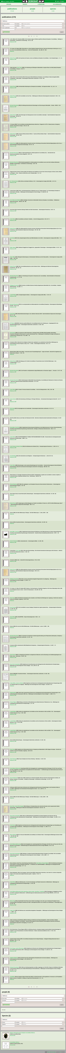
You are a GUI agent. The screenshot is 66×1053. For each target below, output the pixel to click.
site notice (12, 1)
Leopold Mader (13, 294)
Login (58, 1)
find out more (12, 1035)
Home (3, 1)
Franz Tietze (19, 67)
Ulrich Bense (12, 825)
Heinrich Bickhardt (13, 541)
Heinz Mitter (12, 427)
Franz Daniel (12, 313)
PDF (15, 41)
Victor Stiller (12, 256)
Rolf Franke (12, 408)
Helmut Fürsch (13, 58)
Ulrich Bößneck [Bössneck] (15, 768)
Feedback (7, 1)
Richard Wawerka (13, 484)
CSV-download (6, 31)
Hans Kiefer (12, 806)
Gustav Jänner (13, 399)
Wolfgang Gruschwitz (14, 285)
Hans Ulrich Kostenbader (15, 664)
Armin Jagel (18, 550)
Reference (12, 41)
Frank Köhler (12, 436)
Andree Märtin (13, 683)
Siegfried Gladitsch (13, 957)
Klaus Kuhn (12, 597)
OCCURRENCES (57, 4)
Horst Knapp (12, 948)
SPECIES (8, 4)
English (62, 1)
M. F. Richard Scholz (14, 181)
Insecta (19, 1032)
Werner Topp (12, 900)
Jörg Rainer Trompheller (39, 891)
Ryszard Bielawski (13, 777)
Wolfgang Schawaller (14, 578)
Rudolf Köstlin (13, 692)
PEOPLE (25, 4)
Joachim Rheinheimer (19, 948)
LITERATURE (41, 4)
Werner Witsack (13, 834)
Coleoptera (23, 1032)
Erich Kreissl (12, 332)
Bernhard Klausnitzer (14, 105)
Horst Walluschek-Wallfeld (15, 200)
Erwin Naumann (13, 758)
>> (36, 36)
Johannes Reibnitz (19, 683)
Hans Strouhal (13, 607)
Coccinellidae (28, 1032)
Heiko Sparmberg (24, 891)
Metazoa (11, 1032)
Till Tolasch (12, 323)
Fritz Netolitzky (13, 455)
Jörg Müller (12, 976)
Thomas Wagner (13, 702)
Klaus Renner (12, 654)
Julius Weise (12, 219)
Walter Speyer (12, 247)
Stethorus (33, 1032)
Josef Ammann (13, 446)
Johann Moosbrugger (19, 806)
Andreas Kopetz (31, 891)
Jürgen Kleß (12, 910)
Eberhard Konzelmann (14, 967)
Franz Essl (17, 427)
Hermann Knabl (19, 446)
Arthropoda (16, 1032)
